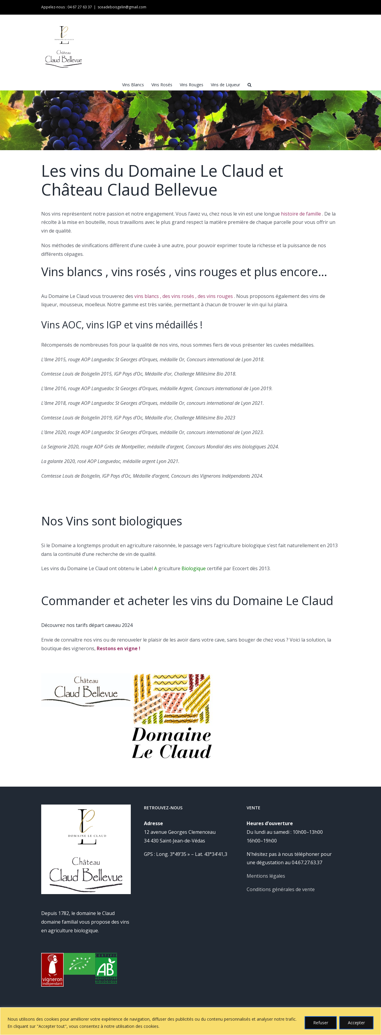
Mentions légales (266, 876)
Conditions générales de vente (281, 889)
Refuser (320, 1022)
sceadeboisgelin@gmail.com (122, 7)
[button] (249, 84)
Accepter (356, 1022)
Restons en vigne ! (118, 648)
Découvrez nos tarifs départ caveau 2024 (87, 625)
